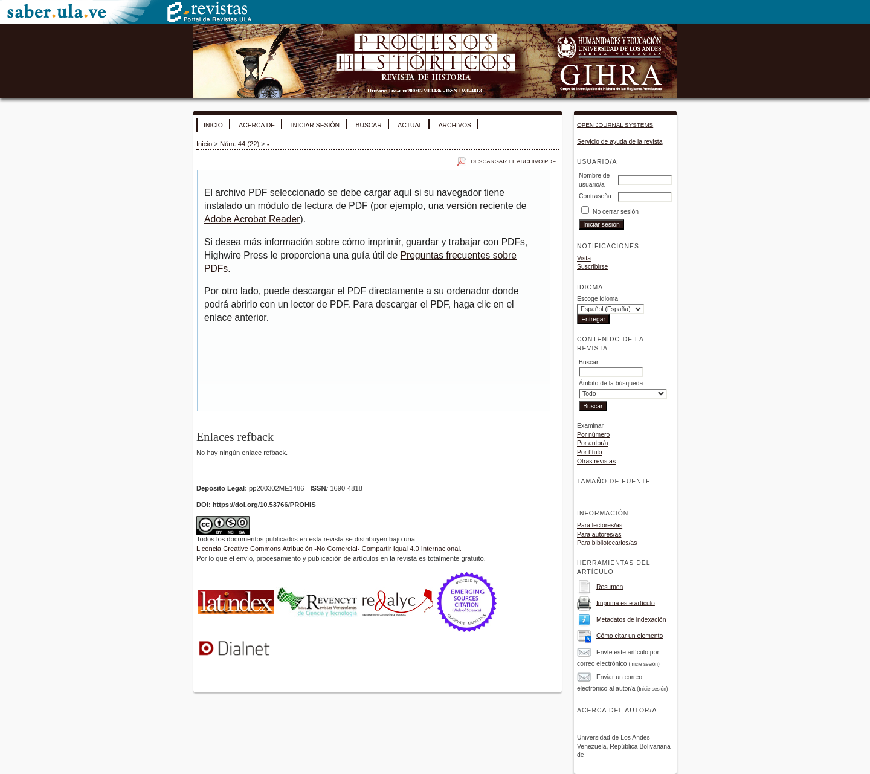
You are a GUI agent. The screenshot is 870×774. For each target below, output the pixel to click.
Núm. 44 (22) (239, 143)
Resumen (609, 586)
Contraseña (595, 196)
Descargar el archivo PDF (513, 161)
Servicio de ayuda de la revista (620, 141)
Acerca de (257, 125)
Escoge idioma (597, 298)
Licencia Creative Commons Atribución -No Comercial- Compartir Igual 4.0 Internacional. (329, 548)
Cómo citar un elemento (629, 635)
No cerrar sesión (616, 211)
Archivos (455, 125)
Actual (410, 125)
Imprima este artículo (625, 602)
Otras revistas (596, 461)
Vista (584, 258)
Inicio (213, 125)
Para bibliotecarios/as (607, 543)
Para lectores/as (599, 525)
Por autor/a (592, 443)
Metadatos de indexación (631, 619)
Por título (589, 452)
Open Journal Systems (615, 124)
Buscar (368, 125)
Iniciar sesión (315, 125)
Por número (593, 434)
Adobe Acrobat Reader (252, 219)
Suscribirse (592, 266)
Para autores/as (599, 534)
